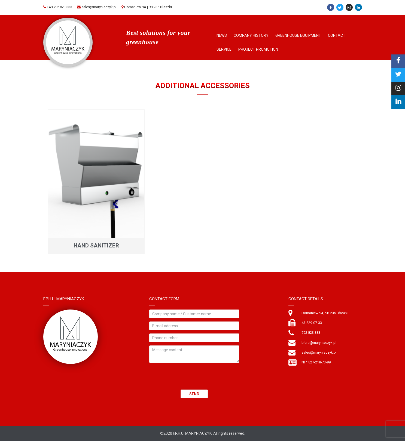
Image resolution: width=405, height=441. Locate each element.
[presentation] (190, 379)
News (222, 35)
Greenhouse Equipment (298, 35)
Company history (251, 35)
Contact (336, 35)
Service (224, 49)
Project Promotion (258, 49)
